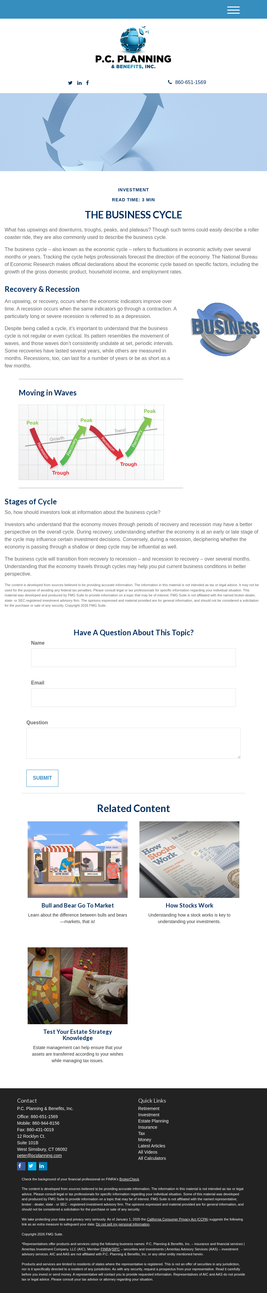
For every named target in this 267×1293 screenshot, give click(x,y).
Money (144, 1139)
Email (37, 682)
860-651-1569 (187, 82)
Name (38, 643)
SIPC (116, 1249)
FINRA (106, 1249)
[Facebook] (87, 83)
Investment (148, 1114)
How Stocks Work (189, 905)
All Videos (147, 1152)
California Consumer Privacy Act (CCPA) (177, 1219)
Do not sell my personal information (122, 1224)
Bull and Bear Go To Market (78, 905)
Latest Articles (151, 1145)
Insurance (147, 1127)
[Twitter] (70, 83)
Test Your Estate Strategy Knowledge (77, 1035)
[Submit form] (42, 778)
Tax (141, 1133)
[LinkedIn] (79, 83)
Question (37, 722)
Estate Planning (153, 1120)
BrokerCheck (129, 1179)
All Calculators (152, 1158)
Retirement (148, 1108)
